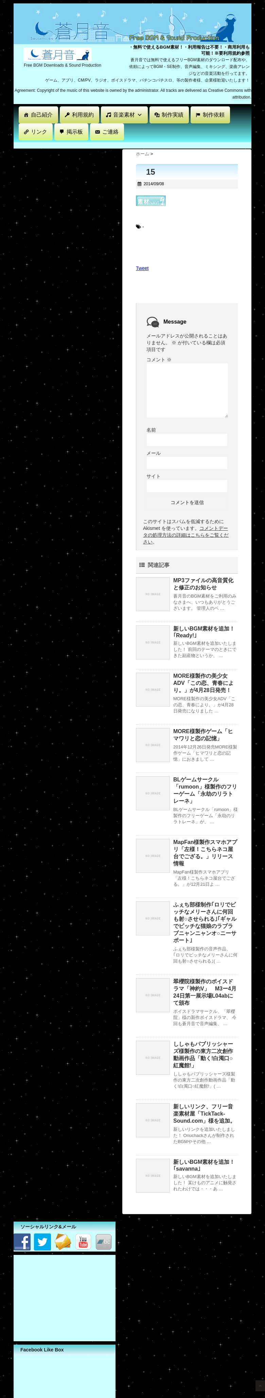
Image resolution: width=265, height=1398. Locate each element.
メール (153, 453)
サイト (153, 476)
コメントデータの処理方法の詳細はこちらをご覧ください (186, 535)
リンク (39, 132)
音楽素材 (127, 115)
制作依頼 (214, 115)
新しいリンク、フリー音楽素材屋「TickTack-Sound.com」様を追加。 (204, 1114)
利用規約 (83, 115)
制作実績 (172, 115)
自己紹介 (42, 115)
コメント (159, 359)
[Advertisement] (137, 144)
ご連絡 (110, 132)
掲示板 (75, 132)
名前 (151, 430)
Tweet (142, 268)
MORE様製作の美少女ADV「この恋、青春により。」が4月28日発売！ (203, 683)
